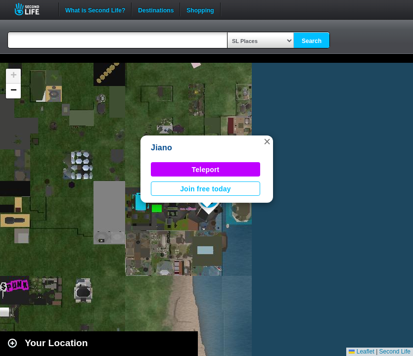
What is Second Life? (95, 9)
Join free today (205, 189)
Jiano (161, 147)
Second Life (32, 9)
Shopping (200, 9)
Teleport (206, 170)
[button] (267, 141)
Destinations (156, 9)
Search (311, 41)
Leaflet (361, 351)
